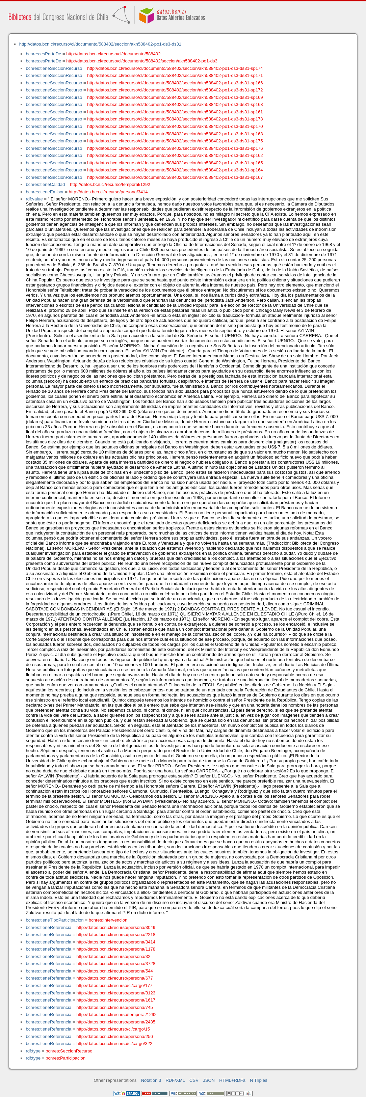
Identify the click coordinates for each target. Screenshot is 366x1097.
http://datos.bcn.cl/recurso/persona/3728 (115, 963)
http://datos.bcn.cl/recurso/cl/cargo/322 (114, 1043)
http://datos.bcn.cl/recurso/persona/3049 (115, 927)
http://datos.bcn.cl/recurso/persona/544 (114, 970)
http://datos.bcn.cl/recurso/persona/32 (113, 956)
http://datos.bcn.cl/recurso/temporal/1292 (110, 184)
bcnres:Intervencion (108, 920)
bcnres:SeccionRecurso (69, 1050)
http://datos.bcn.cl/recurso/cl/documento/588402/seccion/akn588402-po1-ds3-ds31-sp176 (175, 148)
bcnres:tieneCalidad (45, 184)
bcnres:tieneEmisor (44, 191)
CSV (194, 1080)
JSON (209, 1080)
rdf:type (33, 1050)
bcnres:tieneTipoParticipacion (54, 920)
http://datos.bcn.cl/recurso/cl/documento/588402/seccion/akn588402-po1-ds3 (141, 60)
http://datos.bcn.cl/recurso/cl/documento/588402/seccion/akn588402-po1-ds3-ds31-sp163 (175, 133)
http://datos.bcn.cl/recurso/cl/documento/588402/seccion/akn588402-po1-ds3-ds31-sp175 (175, 140)
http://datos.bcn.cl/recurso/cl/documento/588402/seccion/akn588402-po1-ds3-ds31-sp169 (175, 97)
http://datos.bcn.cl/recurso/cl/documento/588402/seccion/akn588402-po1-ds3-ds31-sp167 (175, 177)
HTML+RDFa (232, 1080)
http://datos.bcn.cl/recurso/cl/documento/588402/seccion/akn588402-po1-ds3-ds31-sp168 (175, 104)
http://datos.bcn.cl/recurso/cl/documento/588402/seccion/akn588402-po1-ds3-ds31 (100, 44)
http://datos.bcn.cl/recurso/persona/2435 (115, 1021)
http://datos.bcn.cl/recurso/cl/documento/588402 (113, 53)
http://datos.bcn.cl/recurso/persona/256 (114, 1036)
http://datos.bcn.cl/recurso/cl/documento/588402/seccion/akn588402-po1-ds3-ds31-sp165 (175, 162)
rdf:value (34, 198)
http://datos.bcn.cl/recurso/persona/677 (114, 978)
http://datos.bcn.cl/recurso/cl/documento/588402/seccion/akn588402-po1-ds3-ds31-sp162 (175, 155)
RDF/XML (175, 1080)
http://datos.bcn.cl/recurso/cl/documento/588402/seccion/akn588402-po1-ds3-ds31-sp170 (175, 126)
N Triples (258, 1080)
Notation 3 (151, 1080)
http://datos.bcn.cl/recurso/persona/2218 (115, 934)
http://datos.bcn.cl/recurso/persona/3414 (108, 191)
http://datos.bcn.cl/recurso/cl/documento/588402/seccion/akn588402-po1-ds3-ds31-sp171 (175, 75)
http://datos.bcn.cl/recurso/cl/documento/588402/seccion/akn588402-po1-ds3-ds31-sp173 (175, 118)
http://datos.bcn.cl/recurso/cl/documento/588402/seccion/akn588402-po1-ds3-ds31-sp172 (175, 89)
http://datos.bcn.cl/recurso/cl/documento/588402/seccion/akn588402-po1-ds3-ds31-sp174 (175, 68)
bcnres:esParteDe (43, 53)
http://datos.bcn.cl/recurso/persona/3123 (115, 992)
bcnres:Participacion (65, 1058)
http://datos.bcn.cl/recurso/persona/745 (114, 1007)
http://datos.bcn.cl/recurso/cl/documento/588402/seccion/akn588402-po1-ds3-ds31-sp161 (175, 111)
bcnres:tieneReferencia (48, 927)
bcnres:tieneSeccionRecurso (54, 68)
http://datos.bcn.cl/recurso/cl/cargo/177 (114, 985)
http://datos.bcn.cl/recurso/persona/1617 (115, 1000)
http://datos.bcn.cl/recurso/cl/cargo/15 (113, 1029)
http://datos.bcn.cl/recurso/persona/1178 (115, 949)
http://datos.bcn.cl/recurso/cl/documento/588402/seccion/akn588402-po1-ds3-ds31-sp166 (175, 82)
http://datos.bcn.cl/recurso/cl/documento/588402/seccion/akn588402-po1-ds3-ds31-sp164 (175, 169)
